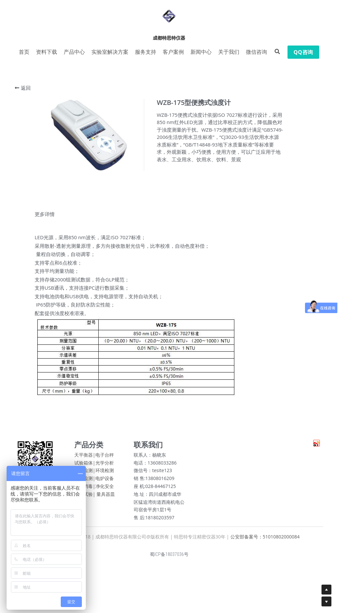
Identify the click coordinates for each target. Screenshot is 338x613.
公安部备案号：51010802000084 (265, 539)
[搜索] (277, 51)
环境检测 (104, 473)
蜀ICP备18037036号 (169, 556)
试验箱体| (84, 465)
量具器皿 (105, 496)
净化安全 (104, 488)
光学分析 (104, 465)
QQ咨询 (303, 52)
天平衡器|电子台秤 (94, 457)
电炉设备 (104, 481)
